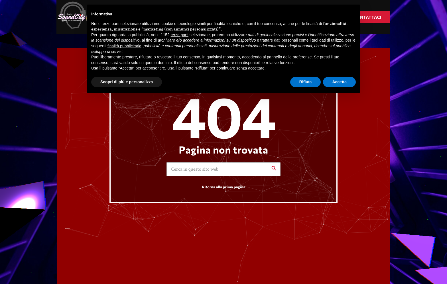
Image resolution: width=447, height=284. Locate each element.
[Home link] (74, 17)
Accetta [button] (339, 81)
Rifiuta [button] (305, 81)
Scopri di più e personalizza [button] (126, 81)
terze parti (179, 34)
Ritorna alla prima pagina (223, 187)
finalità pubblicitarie (124, 46)
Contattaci (367, 17)
